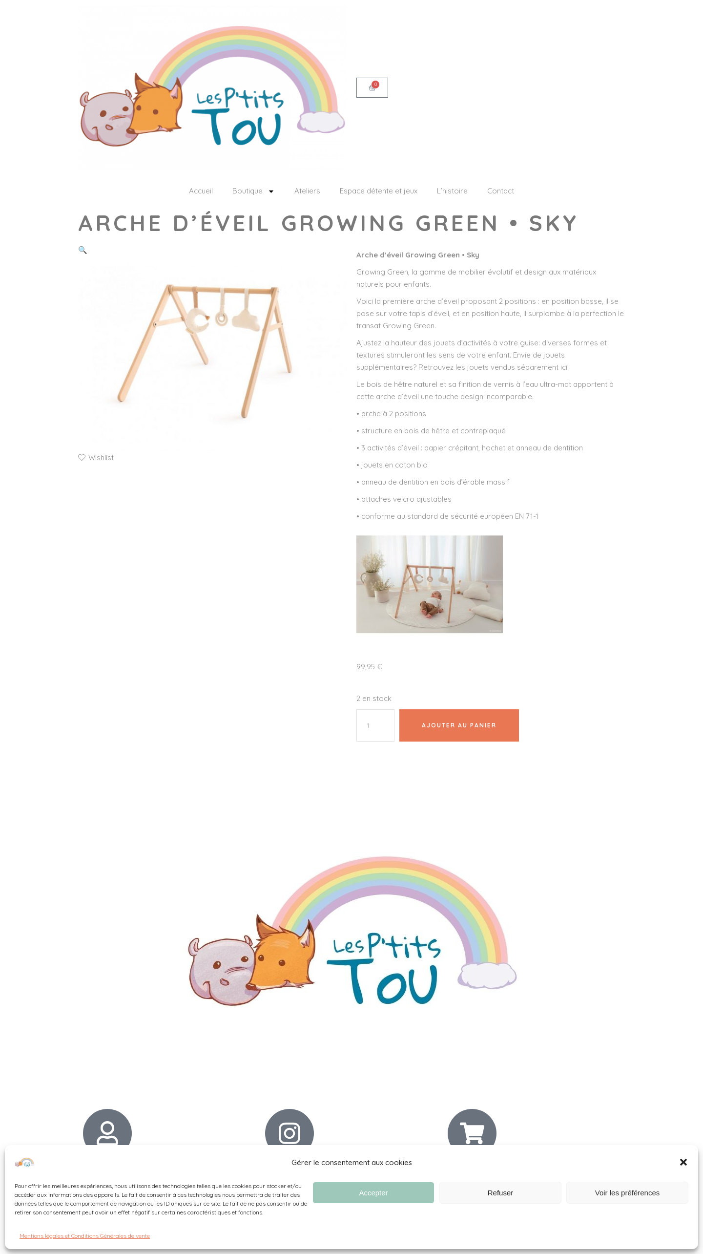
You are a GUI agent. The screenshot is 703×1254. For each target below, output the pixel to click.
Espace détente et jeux (378, 190)
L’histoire (452, 190)
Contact (500, 190)
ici (563, 367)
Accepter (373, 1193)
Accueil (201, 190)
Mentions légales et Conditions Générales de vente (85, 1235)
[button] (683, 1162)
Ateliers (307, 190)
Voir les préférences (627, 1193)
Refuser (501, 1193)
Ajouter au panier (459, 725)
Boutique (253, 191)
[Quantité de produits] (375, 725)
